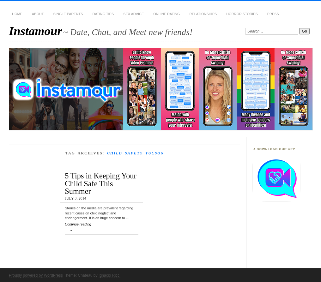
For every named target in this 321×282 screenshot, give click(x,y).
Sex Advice (133, 14)
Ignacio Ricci (109, 275)
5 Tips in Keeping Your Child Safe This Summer (100, 183)
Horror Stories (241, 14)
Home (17, 14)
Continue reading (101, 228)
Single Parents (68, 14)
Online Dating (166, 14)
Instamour (35, 31)
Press (273, 14)
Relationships (203, 14)
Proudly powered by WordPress (36, 275)
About (38, 14)
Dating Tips (103, 14)
